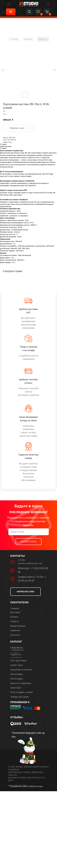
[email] (28, 531)
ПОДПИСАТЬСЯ (28, 541)
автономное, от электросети (17, 213)
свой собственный (24, 255)
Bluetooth (19, 241)
